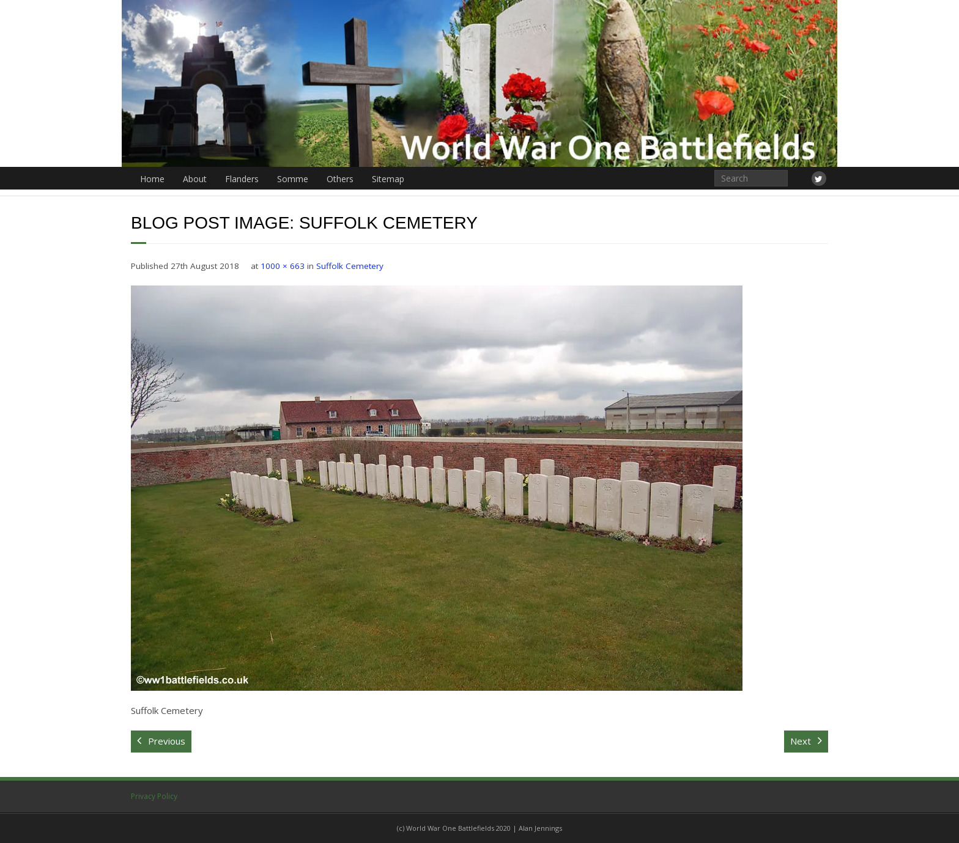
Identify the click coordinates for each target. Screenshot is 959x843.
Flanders (242, 179)
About (195, 179)
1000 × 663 (283, 265)
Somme (292, 179)
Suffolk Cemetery (349, 265)
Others (340, 179)
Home (152, 179)
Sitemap (388, 179)
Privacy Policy (154, 796)
